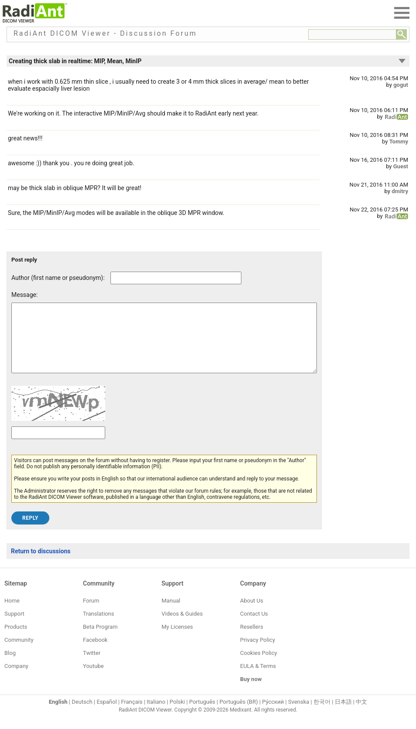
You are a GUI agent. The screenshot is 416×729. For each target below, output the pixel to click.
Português (202, 715)
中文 (361, 715)
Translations (98, 626)
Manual (171, 613)
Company (16, 679)
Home (12, 613)
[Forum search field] (352, 34)
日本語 (343, 715)
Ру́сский (273, 715)
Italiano (156, 715)
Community (19, 653)
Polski (177, 715)
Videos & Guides (182, 626)
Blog (10, 666)
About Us (251, 613)
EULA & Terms (258, 679)
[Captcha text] (58, 445)
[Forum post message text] (164, 344)
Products (15, 640)
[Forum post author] (175, 278)
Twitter (91, 666)
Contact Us (254, 626)
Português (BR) (239, 715)
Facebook (95, 653)
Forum (91, 613)
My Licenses (177, 640)
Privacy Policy (257, 653)
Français (131, 715)
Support (14, 626)
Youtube (93, 679)
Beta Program (100, 640)
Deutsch (82, 715)
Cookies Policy (258, 666)
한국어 (321, 715)
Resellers (251, 640)
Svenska (298, 715)
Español (106, 715)
